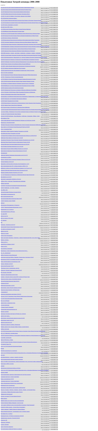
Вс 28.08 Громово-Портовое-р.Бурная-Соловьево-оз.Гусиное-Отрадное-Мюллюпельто (19, 342)
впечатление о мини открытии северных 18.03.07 (11, 287)
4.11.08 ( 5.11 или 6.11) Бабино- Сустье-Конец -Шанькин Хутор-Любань (16, 16)
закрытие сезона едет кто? (6, 322)
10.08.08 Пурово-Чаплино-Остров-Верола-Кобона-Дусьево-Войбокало (15, 63)
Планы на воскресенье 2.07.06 (7, 378)
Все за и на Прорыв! (5, 300)
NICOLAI (2, 203)
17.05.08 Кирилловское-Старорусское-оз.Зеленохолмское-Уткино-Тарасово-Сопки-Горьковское (21, 103)
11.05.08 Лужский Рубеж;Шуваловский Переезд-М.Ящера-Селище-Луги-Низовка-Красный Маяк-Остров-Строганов (25, 109)
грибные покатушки (5, 183)
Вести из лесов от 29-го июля (7, 218)
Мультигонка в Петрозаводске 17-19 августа (10, 205)
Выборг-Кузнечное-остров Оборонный (9, 255)
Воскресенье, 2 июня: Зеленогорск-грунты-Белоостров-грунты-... (14, 250)
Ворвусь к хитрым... (5, 239)
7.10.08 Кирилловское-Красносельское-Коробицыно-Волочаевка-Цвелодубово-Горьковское (20, 40)
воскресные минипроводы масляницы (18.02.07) (11, 294)
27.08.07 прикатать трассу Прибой (8, 200)
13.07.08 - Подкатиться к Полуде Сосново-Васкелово (12, 77)
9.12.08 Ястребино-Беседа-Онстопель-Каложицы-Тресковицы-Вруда (15, 14)
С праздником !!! (4, 292)
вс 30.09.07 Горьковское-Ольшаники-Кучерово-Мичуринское (13, 185)
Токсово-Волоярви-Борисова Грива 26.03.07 (10, 281)
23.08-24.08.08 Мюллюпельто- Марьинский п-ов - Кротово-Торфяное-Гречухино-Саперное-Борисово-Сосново (24, 57)
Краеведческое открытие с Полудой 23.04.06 (10, 418)
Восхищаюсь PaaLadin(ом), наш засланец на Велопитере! (13, 387)
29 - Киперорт (4, 220)
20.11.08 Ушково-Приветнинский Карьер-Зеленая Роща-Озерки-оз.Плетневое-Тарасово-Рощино (21, 20)
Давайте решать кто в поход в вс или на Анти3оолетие (12, 400)
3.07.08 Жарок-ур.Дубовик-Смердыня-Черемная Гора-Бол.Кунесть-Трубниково (17, 83)
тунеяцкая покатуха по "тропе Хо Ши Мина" (10, 376)
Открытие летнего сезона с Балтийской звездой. (11, 279)
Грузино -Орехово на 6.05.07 (7, 263)
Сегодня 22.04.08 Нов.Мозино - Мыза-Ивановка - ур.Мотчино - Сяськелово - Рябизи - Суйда (20, 116)
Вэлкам (2, 348)
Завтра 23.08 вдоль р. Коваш (7, 339)
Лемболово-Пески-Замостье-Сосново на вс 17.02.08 (12, 137)
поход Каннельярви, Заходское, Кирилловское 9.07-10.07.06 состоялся (16, 374)
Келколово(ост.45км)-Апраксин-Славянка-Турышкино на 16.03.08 (14, 131)
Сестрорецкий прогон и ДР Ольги (8, 211)
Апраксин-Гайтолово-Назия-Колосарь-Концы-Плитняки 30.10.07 (14, 170)
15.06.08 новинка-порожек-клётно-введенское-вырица (12, 87)
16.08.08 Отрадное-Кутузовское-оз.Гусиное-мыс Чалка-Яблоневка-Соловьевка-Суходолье (20, 59)
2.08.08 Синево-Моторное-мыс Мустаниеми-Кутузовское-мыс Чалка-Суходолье (17, 70)
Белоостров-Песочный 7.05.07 (7, 266)
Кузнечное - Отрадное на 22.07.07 (8, 224)
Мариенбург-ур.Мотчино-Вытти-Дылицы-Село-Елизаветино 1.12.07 (15, 163)
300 (1, 222)
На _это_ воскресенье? (6, 252)
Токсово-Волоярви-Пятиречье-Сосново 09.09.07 (11, 192)
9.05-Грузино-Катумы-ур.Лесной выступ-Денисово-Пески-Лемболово (15, 107)
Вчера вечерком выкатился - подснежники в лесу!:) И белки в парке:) (15, 411)
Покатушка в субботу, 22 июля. (7, 363)
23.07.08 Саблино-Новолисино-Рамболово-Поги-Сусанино (13, 68)
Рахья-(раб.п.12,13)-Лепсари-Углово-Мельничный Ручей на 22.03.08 (15, 126)
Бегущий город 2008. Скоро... (7, 27)
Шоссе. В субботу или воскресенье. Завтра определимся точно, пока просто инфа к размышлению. (22, 361)
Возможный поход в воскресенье (8, 385)
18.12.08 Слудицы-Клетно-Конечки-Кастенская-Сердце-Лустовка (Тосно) (16, 9)
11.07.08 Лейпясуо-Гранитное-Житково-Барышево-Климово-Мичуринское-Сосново (18, 79)
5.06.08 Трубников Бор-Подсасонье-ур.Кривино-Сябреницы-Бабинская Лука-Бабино (18, 90)
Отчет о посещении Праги (6, 129)
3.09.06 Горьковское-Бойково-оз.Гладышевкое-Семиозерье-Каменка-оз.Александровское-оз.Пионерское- (23, 335)
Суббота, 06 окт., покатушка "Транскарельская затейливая (13, 181)
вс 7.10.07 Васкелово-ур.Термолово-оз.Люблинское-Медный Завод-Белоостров (17, 174)
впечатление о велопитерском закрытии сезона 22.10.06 (13, 318)
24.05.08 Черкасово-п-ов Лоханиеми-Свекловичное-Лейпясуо (14, 98)
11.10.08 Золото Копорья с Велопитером (9, 37)
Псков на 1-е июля (5, 233)
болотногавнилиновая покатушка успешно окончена (12, 359)
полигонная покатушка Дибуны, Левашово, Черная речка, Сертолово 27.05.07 (17, 257)
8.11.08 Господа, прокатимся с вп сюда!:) (9, 24)
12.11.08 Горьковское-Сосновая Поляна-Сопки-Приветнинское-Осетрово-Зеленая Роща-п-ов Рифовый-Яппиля (24, 22)
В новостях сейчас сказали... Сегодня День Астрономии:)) (13, 407)
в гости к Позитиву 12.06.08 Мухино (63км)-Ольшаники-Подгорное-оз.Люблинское (18, 92)
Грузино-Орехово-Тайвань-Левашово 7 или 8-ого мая (12, 402)
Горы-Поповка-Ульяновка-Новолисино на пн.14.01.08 (12, 146)
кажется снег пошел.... (5, 315)
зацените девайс (4, 372)
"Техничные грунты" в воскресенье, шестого (10, 268)
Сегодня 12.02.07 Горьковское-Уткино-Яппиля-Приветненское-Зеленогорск (16, 296)
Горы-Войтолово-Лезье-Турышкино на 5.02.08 (10, 133)
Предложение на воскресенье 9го (8, 194)
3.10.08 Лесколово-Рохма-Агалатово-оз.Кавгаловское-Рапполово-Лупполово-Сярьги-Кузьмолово (21, 44)
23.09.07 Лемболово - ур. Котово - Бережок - (10, 187)
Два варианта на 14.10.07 (6, 176)
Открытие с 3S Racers (5, 422)
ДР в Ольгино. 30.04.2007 (6, 272)
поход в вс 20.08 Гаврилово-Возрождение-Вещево (11, 346)
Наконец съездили (5, 311)
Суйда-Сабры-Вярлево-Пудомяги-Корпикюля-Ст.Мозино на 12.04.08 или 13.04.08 (18, 120)
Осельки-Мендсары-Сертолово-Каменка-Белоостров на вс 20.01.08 (15, 144)
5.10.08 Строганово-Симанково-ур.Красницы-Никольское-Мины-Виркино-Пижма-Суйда (19, 42)
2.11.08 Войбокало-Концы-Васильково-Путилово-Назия (12, 31)
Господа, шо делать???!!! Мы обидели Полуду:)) (11, 396)
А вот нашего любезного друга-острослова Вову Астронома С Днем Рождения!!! (17, 405)
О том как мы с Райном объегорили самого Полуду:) (12, 392)
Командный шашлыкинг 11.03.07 (7, 285)
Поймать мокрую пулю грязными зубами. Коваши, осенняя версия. (15, 326)
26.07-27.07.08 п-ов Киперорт (7, 72)
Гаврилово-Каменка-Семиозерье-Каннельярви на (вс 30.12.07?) (14, 155)
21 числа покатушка (5, 305)
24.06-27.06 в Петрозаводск (6, 235)
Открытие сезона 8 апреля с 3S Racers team (10, 289)
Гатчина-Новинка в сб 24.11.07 (7, 161)
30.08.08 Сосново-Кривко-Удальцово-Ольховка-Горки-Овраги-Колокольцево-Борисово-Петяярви (21, 55)
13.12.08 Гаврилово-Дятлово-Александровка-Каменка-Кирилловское (15, 11)
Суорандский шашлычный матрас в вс (9, 309)
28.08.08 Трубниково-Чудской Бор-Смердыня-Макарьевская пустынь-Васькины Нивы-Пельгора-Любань (23, 61)
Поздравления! (4, 153)
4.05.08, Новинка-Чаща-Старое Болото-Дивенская (11, 105)
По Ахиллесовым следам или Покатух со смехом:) (11, 428)
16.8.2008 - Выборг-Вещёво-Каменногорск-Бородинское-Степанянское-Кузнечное (18, 66)
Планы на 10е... (4, 246)
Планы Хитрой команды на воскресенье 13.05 (10, 261)
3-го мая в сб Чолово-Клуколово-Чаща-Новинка (11, 113)
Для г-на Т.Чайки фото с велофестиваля (9, 333)
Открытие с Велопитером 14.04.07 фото (9, 274)
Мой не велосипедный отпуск (7, 196)
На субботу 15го (4, 189)
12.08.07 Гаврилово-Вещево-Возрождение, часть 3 (11, 207)
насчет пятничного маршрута (7, 426)
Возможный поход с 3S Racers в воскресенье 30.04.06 (12, 415)
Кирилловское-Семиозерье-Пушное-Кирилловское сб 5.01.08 (14, 150)
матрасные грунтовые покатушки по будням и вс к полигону (13, 313)
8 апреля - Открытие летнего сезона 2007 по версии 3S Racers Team (15, 276)
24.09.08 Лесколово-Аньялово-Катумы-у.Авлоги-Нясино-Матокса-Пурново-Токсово (18, 48)
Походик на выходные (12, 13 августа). (9, 350)
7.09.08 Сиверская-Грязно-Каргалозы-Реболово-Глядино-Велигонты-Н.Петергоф (18, 50)
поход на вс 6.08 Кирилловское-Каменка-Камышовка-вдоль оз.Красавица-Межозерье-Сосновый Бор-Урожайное (24, 352)
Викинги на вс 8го (4, 231)
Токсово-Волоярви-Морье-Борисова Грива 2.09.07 (11, 198)
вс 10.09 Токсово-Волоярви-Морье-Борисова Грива (11, 298)
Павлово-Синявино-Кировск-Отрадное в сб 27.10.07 (12, 172)
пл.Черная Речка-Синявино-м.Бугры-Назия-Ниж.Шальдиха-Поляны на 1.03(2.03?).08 (18, 135)
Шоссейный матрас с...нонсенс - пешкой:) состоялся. (12, 357)
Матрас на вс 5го (4, 216)
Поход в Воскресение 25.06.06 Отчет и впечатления (12, 383)
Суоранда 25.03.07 (5, 283)
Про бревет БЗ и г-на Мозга (6, 413)
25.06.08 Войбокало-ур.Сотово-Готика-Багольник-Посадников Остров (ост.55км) (17, 85)
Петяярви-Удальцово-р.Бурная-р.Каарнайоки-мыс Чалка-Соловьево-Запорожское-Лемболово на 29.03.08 (23, 124)
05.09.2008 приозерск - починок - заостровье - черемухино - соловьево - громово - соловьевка (20, 53)
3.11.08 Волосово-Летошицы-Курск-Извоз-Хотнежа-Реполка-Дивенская (16, 29)
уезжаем (2, 365)
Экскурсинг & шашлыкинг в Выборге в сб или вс (11, 179)
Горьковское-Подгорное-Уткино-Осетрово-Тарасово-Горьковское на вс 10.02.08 (17, 140)
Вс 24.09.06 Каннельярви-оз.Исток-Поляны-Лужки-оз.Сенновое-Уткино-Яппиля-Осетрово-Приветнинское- (23, 331)
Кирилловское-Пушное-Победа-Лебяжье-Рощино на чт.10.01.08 (14, 148)
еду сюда (3, 355)
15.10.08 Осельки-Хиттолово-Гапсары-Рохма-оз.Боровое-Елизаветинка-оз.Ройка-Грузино (19, 35)
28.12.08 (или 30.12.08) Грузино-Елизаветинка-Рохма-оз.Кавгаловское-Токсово (17, 7)
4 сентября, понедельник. (6, 337)
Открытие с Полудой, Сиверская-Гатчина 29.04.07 (11, 270)
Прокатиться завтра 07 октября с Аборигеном (10, 324)
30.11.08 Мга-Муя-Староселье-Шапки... (9, 18)
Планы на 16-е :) (4, 242)
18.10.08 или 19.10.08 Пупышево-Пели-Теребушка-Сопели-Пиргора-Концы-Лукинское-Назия (20, 33)
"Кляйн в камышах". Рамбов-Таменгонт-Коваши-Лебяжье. (13, 409)
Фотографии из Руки (5, 118)
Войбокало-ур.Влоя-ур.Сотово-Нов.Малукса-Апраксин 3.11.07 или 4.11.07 (16, 168)
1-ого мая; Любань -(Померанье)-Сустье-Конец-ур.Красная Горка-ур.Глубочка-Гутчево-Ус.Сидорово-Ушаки (23, 111)
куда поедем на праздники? (6, 248)
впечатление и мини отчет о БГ (7, 320)
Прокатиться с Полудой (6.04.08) (8, 122)
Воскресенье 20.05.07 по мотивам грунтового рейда (12, 259)
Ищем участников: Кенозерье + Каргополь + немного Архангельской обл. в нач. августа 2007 (20, 237)
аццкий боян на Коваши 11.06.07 (7, 244)
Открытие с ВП (4, 420)
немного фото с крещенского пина (8, 302)
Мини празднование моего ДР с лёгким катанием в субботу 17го (14, 166)
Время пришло (4, 398)
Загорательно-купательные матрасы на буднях (10, 368)
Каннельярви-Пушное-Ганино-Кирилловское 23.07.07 (12, 226)
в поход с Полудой (5, 424)
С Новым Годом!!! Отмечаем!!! (7, 307)
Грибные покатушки (5, 329)
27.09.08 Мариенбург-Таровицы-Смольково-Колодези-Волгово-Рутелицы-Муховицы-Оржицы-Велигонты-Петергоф (25, 46)
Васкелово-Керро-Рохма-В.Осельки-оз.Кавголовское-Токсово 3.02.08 (15, 142)
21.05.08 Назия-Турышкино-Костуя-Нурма (9, 100)
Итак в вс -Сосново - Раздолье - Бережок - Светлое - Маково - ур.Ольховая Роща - (18, 389)
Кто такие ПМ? (4, 213)
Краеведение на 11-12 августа (7, 209)
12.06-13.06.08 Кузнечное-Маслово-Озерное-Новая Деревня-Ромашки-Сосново (17, 81)
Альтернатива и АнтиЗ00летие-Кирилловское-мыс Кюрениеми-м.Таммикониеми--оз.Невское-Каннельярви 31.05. (24, 96)
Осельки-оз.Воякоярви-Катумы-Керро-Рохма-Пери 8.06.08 (13, 94)
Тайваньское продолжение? (7, 394)
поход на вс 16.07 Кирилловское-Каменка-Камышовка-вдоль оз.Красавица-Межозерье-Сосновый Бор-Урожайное (25, 370)
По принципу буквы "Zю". (6, 344)
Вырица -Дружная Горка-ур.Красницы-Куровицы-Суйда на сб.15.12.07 (15, 159)
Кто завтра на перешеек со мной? (8, 229)
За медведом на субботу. (6, 157)
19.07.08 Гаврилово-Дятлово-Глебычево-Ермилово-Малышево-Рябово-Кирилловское (19, 74)
